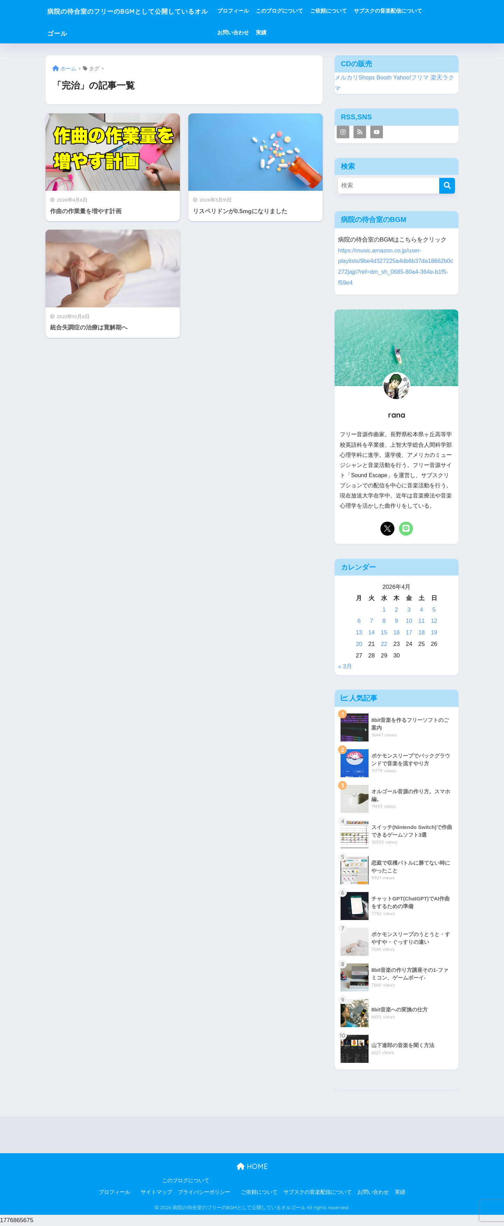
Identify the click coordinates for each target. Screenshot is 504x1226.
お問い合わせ (259, 32)
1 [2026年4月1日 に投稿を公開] (384, 609)
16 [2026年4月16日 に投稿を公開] (396, 632)
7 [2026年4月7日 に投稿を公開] (371, 621)
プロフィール (259, 11)
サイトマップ (156, 1192)
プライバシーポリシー (204, 1192)
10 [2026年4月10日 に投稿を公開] (409, 621)
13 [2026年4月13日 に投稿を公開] (359, 632)
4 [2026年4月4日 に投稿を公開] (421, 609)
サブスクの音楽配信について (414, 11)
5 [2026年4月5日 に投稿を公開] (433, 609)
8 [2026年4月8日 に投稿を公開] (384, 621)
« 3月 (345, 666)
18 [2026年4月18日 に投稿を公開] (421, 632)
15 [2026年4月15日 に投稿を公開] (384, 632)
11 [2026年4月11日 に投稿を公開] (421, 621)
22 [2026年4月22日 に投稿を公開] (384, 644)
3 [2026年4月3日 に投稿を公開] (409, 609)
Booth (384, 77)
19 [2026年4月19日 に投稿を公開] (434, 632)
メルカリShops (355, 77)
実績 (287, 32)
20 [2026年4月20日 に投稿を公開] (359, 644)
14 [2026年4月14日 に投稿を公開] (371, 632)
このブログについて (305, 11)
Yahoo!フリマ (411, 77)
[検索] (447, 186)
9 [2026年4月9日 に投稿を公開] (396, 621)
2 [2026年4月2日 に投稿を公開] (396, 609)
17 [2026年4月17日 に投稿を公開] (409, 632)
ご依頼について (354, 11)
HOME (252, 1166)
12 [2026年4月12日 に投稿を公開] (434, 621)
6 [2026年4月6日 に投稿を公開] (358, 621)
